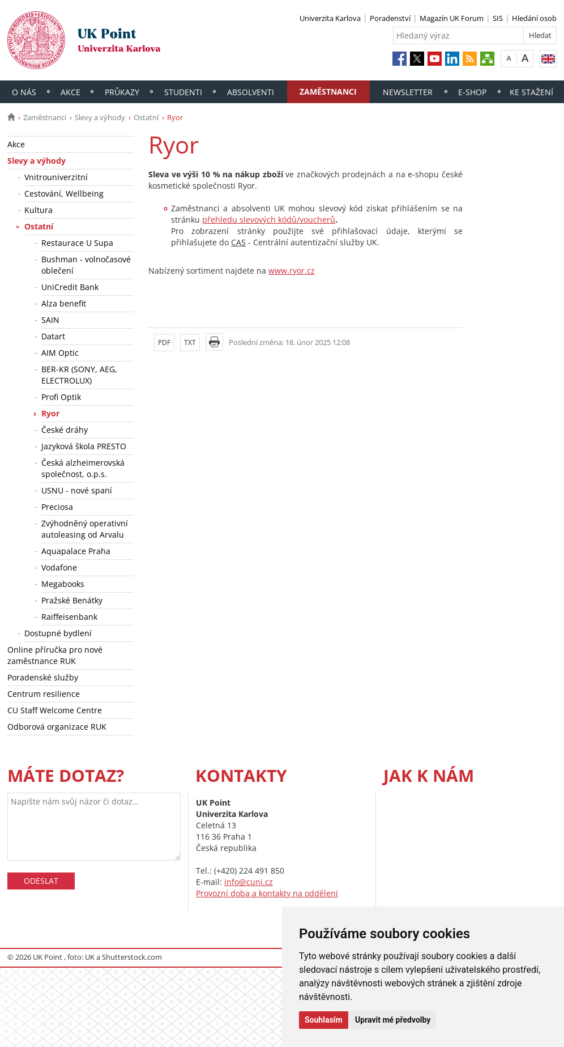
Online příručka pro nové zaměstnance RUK (54, 655)
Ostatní (146, 117)
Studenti (183, 92)
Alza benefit (63, 303)
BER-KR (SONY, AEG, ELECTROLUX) (79, 375)
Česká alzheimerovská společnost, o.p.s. (83, 468)
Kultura (38, 210)
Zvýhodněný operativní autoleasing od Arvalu (84, 529)
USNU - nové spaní (76, 490)
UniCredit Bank (70, 287)
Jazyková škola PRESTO (83, 446)
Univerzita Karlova (330, 18)
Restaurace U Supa (77, 242)
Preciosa (57, 506)
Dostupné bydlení (58, 633)
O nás (24, 92)
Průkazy (122, 92)
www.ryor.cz (291, 270)
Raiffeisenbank (69, 616)
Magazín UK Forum (452, 18)
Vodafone (59, 567)
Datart (53, 336)
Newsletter (408, 92)
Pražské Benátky (71, 600)
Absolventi (250, 92)
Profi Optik (61, 396)
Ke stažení (531, 92)
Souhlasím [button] (324, 1019)
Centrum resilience (43, 693)
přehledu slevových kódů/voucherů (268, 219)
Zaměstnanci (328, 91)
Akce (70, 92)
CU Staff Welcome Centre (54, 710)
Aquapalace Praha (75, 551)
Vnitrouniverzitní (56, 177)
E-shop (472, 92)
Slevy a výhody (100, 117)
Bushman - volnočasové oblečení (86, 265)
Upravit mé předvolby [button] (392, 1019)
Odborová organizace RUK (56, 726)
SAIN (50, 319)
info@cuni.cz (248, 881)
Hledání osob (534, 18)
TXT (190, 342)
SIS (498, 18)
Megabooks (62, 583)
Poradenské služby (42, 677)
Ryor (50, 413)
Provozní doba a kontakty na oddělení (267, 893)
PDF (164, 342)
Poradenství (390, 18)
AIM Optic (60, 352)
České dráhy (64, 429)
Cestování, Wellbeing (64, 193)
